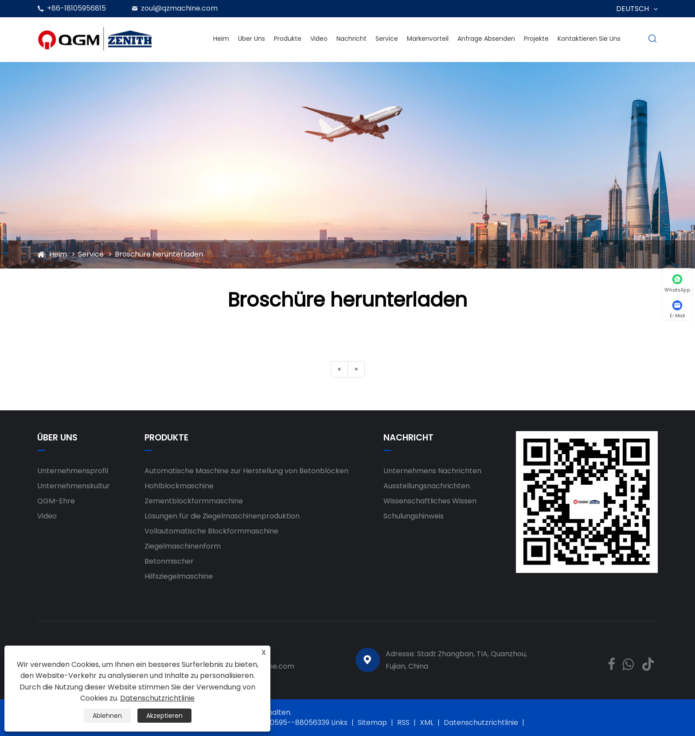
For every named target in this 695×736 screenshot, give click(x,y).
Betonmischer (169, 561)
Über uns (251, 38)
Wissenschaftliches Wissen (429, 501)
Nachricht (351, 38)
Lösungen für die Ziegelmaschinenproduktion (222, 516)
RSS (403, 722)
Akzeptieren (164, 715)
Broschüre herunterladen (159, 254)
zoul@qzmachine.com (179, 8)
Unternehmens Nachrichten (432, 471)
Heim (221, 38)
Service (386, 38)
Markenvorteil (428, 38)
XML (426, 722)
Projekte (536, 38)
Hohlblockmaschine (179, 486)
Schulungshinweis (413, 516)
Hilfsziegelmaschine (178, 576)
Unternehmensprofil (72, 471)
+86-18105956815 (76, 8)
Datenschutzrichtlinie (481, 722)
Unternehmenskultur (73, 486)
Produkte (287, 38)
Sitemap (372, 722)
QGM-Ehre (56, 501)
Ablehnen (107, 715)
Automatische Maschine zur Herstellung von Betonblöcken (246, 471)
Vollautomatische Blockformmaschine (211, 531)
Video (319, 38)
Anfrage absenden (486, 38)
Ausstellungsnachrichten (426, 486)
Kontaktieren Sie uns (589, 38)
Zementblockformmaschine (193, 501)
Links (339, 722)
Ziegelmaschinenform (182, 546)
